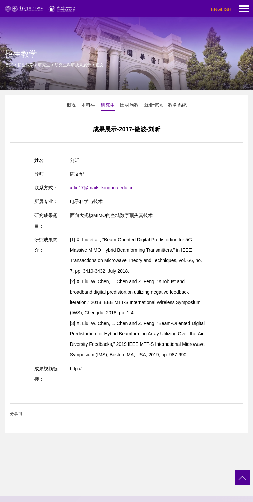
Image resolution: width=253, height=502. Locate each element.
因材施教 (129, 105)
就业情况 (153, 105)
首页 (9, 65)
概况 (71, 105)
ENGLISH (221, 9)
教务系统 (177, 105)
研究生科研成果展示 (73, 65)
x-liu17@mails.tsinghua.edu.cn (102, 187)
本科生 (88, 105)
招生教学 (26, 65)
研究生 (44, 65)
